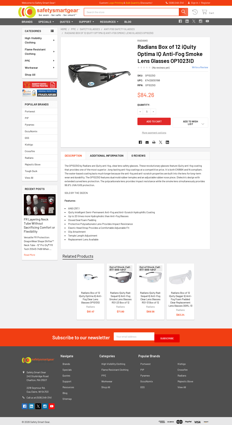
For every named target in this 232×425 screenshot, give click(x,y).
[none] (98, 77)
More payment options (154, 132)
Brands (27, 24)
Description (73, 156)
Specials (46, 24)
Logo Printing (115, 2)
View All (29, 180)
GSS (27, 140)
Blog (127, 24)
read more (29, 257)
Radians (29, 160)
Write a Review (200, 70)
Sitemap (67, 397)
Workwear (40, 70)
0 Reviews (138, 156)
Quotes (66, 24)
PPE (40, 63)
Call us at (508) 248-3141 (39, 395)
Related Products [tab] (78, 256)
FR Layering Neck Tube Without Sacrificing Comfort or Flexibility (39, 228)
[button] (40, 87)
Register (205, 2)
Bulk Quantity (133, 2)
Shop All (30, 77)
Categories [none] (33, 34)
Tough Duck (31, 173)
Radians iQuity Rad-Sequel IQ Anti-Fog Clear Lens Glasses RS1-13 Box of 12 (150, 297)
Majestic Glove (32, 167)
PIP (27, 120)
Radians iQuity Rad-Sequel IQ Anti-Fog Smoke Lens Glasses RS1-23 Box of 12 (120, 297)
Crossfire (30, 154)
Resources (109, 24)
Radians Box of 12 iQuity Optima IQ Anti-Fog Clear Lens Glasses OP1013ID (90, 297)
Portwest (30, 114)
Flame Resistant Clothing (40, 54)
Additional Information (106, 156)
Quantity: (143, 107)
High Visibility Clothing (40, 43)
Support (86, 24)
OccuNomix (31, 134)
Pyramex (29, 127)
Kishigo (29, 147)
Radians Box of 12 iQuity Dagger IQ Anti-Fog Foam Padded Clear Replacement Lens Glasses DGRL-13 (180, 299)
